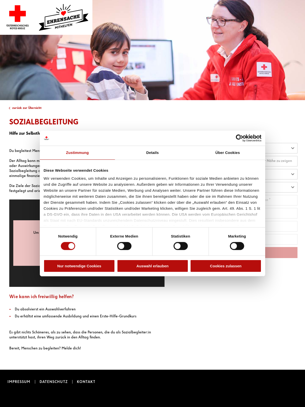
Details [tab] (152, 152)
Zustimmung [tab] (77, 152)
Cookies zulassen (226, 266)
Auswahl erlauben (152, 266)
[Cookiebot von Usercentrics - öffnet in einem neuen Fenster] (239, 138)
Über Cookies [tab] (227, 152)
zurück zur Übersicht (27, 108)
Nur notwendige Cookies (79, 266)
